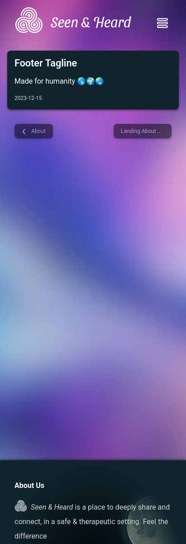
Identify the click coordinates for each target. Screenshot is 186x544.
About (38, 131)
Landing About (139, 131)
